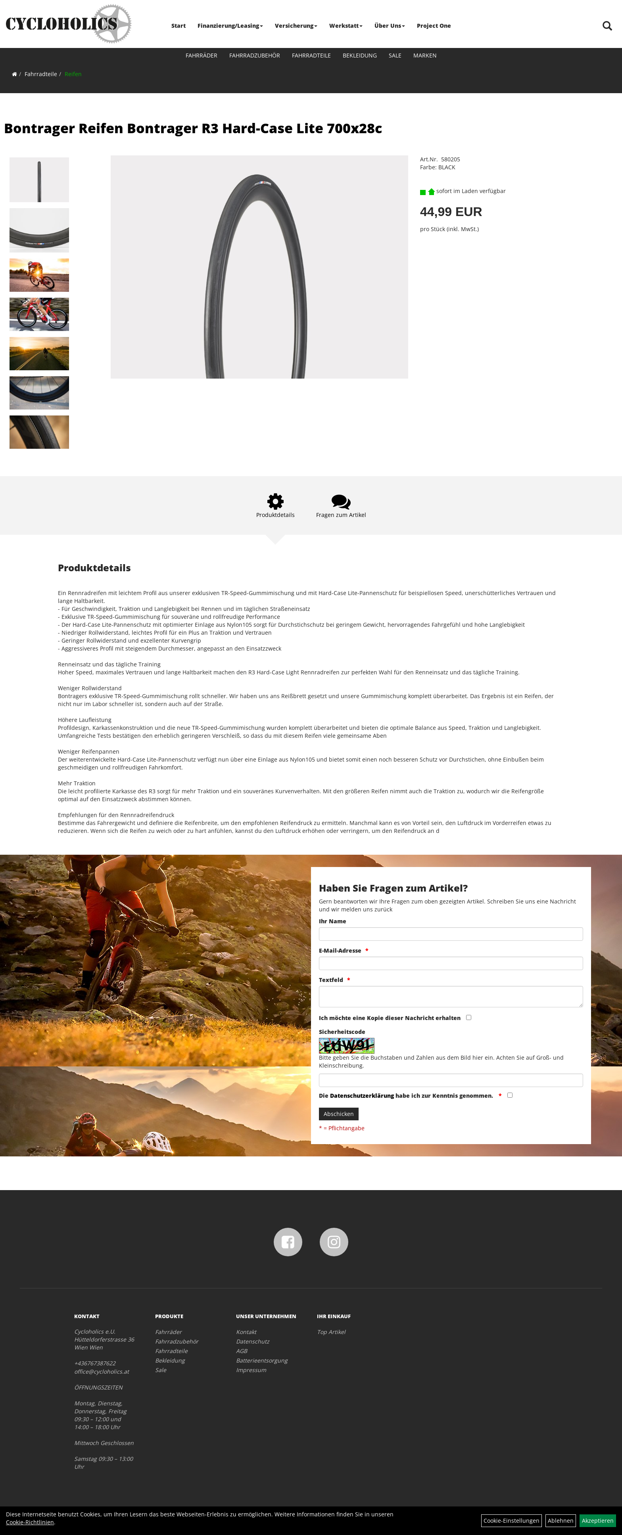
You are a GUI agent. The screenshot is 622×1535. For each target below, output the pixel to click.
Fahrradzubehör (254, 55)
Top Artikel (331, 1332)
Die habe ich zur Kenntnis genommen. (407, 1095)
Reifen (73, 74)
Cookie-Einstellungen (511, 1520)
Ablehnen (561, 1520)
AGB (241, 1351)
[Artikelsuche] (607, 26)
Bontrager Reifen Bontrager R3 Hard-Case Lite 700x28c (193, 128)
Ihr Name (332, 921)
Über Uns (389, 25)
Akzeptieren (598, 1520)
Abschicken (339, 1114)
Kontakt (246, 1332)
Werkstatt (346, 25)
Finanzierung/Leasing (230, 25)
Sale (395, 55)
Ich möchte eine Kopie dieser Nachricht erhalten (390, 1018)
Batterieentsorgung (262, 1360)
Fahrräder (201, 55)
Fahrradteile (311, 55)
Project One (434, 25)
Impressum (251, 1370)
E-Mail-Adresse (340, 950)
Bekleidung (360, 55)
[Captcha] (451, 1080)
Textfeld (331, 980)
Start (178, 25)
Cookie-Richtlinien (30, 1522)
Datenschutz (252, 1341)
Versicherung (296, 25)
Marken (425, 55)
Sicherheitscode (342, 1031)
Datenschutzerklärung (362, 1095)
